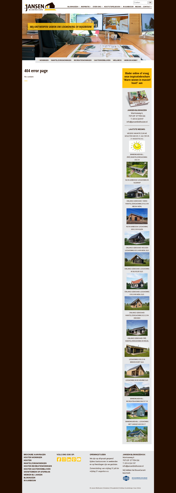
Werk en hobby (130, 60)
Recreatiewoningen (82, 60)
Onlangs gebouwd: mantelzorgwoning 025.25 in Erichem (137, 315)
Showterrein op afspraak (37, 472)
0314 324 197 (130, 463)
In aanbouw (128, 7)
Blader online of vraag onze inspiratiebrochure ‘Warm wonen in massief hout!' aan (137, 78)
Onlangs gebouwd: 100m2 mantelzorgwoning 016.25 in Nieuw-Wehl (137, 203)
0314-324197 (138, 119)
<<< (25, 81)
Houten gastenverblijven (37, 469)
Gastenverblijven (102, 60)
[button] (32, 37)
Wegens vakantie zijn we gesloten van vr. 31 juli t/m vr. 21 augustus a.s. (137, 136)
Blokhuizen (73, 7)
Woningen (44, 60)
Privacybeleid (114, 488)
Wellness (117, 60)
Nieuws (138, 7)
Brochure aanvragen (35, 455)
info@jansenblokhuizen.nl (137, 122)
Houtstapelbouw (112, 7)
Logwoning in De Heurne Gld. (137, 380)
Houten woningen (33, 457)
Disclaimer (107, 488)
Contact (147, 7)
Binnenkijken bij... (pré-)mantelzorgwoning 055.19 (137, 157)
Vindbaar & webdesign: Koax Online (130, 488)
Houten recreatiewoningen (38, 466)
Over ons (97, 7)
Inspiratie (86, 7)
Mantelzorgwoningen (61, 60)
